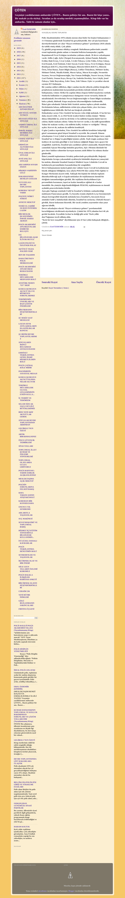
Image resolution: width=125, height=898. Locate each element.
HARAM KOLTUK (22, 827)
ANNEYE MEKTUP (27, 202)
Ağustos (22, 96)
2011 (19, 78)
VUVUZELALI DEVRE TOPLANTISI (25, 184)
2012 (19, 74)
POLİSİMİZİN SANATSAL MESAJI (28, 372)
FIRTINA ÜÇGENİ (26, 609)
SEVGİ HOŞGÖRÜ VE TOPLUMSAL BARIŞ (28, 524)
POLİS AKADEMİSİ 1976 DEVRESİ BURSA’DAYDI (27, 269)
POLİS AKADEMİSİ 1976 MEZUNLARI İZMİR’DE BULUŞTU (27, 227)
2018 (19, 52)
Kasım (22, 85)
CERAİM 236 (24, 591)
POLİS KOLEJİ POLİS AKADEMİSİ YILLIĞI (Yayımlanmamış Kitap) (23, 628)
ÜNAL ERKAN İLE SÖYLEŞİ (27, 154)
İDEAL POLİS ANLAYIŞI (24, 670)
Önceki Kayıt (103, 282)
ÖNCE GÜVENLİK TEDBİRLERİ (27, 441)
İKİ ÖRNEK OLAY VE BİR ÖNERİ (28, 562)
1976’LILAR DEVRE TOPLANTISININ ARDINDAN (27, 422)
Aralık (22, 81)
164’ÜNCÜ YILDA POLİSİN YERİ (26, 250)
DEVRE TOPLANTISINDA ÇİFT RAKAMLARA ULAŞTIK (25, 761)
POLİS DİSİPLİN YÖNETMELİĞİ (21, 650)
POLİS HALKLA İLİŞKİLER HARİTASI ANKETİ (28, 577)
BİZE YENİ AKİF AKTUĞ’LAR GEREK (26, 414)
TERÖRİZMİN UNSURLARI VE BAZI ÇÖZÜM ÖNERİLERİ (26, 302)
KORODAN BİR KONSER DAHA (26, 502)
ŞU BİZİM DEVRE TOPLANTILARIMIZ (28, 336)
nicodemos (42, 891)
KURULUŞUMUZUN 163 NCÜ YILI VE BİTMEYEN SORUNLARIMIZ (27, 292)
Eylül (21, 92)
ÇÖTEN (20, 10)
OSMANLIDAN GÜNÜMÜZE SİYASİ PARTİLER (23, 805)
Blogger (71, 891)
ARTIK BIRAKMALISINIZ (27, 435)
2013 (19, 70)
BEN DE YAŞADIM (27, 255)
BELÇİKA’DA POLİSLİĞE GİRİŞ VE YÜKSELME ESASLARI (25, 784)
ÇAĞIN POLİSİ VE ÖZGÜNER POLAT (27, 244)
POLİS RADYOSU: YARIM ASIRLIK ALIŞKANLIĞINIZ (27, 473)
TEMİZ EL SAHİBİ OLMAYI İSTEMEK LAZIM (28, 208)
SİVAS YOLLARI (26, 446)
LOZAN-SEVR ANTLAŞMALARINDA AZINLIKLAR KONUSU (28, 327)
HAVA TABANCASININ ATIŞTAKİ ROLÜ (27, 495)
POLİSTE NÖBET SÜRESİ (26, 197)
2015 (19, 63)
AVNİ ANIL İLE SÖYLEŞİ (25, 160)
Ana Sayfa (77, 282)
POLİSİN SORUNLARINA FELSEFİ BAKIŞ (26, 487)
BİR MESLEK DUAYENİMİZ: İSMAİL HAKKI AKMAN (26, 217)
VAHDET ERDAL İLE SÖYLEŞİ (28, 126)
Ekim (21, 89)
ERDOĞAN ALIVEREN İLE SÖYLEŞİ (26, 147)
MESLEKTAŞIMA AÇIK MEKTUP (26, 480)
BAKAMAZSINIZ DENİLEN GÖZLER (28, 177)
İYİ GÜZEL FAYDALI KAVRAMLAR (28, 542)
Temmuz (22, 100)
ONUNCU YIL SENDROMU (25, 508)
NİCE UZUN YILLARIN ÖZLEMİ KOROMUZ (28, 569)
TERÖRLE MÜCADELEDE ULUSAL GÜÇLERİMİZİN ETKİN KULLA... (26, 389)
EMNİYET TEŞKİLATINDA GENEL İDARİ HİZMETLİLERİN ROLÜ (27, 357)
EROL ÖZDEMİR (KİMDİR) (21, 688)
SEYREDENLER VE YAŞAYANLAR (27, 556)
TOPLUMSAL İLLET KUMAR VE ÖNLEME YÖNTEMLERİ (27, 453)
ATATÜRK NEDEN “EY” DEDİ (27, 284)
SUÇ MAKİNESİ (25, 519)
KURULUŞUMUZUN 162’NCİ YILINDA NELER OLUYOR (27, 379)
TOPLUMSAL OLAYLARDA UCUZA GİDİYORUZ (25, 463)
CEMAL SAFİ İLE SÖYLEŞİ (26, 140)
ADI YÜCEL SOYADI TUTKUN (27, 114)
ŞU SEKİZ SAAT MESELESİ (25, 319)
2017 (19, 56)
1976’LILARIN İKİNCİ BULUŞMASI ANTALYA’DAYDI (27, 345)
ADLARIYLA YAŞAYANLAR (25, 514)
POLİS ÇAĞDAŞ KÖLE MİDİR (26, 366)
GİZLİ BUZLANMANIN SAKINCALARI (26, 603)
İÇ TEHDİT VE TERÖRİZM (25, 399)
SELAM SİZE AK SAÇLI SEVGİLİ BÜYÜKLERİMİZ (27, 406)
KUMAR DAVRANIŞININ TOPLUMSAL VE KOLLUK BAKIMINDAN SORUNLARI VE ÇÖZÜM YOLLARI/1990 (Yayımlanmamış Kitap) (25, 715)
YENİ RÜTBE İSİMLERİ (24, 596)
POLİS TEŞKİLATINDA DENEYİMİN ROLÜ (28, 549)
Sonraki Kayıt (49, 282)
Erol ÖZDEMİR (29, 29)
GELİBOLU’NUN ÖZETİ (24, 740)
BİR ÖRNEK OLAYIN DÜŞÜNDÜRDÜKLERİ (28, 585)
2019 (19, 48)
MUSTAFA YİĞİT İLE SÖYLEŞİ (28, 120)
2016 (19, 59)
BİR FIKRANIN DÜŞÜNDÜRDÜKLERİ (28, 312)
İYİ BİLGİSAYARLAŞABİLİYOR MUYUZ (28, 237)
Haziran (22, 104)
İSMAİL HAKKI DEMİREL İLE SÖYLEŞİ (25, 133)
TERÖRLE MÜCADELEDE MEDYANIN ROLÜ (27, 277)
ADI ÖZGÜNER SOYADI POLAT (26, 108)
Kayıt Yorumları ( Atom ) (59, 288)
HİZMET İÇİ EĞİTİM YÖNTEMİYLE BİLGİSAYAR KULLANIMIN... (28, 533)
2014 (19, 67)
